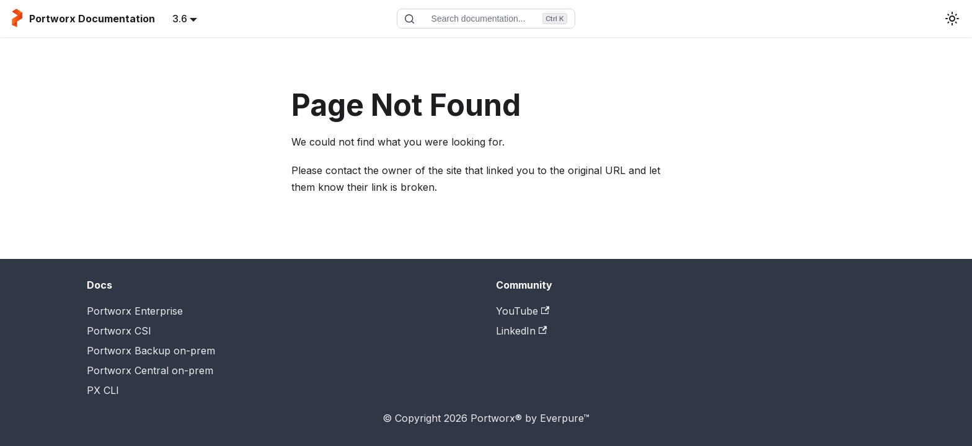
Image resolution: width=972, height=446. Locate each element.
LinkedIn (521, 331)
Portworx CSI (119, 331)
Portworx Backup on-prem (151, 350)
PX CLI (103, 390)
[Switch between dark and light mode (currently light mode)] (952, 18)
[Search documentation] (486, 18)
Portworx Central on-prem (150, 370)
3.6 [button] (179, 18)
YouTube (522, 311)
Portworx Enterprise (135, 311)
